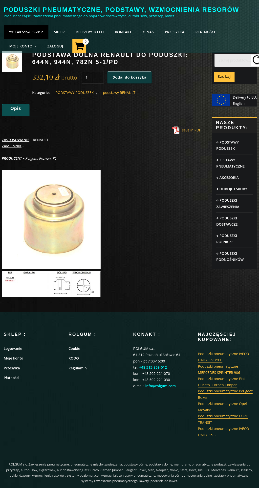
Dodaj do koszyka (129, 77)
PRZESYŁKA (174, 32)
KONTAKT (123, 32)
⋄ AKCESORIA (227, 177)
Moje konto (13, 358)
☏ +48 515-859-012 (26, 32)
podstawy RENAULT (119, 92)
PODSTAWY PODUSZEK (75, 92)
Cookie (74, 348)
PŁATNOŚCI (205, 32)
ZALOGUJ (55, 46)
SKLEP (59, 32)
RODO (73, 358)
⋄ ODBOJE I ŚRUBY (231, 189)
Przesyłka (12, 368)
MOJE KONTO (22, 46)
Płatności (11, 377)
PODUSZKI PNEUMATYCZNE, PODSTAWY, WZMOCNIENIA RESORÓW (121, 9)
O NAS (148, 32)
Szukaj (224, 76)
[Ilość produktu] (93, 77)
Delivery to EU (90, 32)
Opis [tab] (15, 108)
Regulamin (77, 368)
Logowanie (13, 348)
